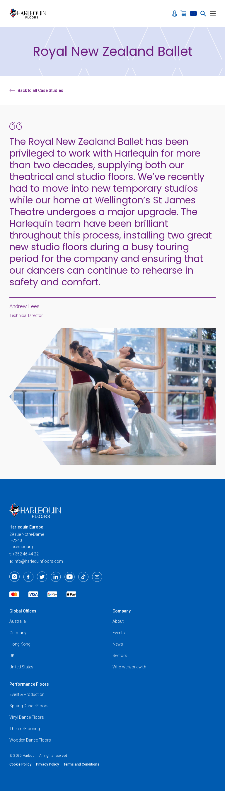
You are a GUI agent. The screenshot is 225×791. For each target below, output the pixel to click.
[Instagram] (14, 577)
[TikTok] (83, 577)
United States (21, 667)
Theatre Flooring (24, 728)
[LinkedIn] (56, 577)
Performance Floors (29, 684)
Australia (17, 621)
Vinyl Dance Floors (26, 717)
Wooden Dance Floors (30, 740)
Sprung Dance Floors (29, 706)
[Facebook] (28, 577)
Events (118, 632)
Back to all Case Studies (36, 90)
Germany (17, 632)
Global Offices (22, 611)
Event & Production (27, 694)
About (118, 621)
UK (12, 655)
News (117, 644)
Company (121, 611)
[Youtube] (69, 577)
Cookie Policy (20, 764)
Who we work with (129, 667)
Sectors (119, 655)
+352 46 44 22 (26, 554)
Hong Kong (19, 644)
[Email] (97, 577)
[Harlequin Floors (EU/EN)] (29, 13)
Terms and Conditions (81, 764)
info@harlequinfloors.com (38, 561)
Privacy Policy (47, 764)
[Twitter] (42, 577)
